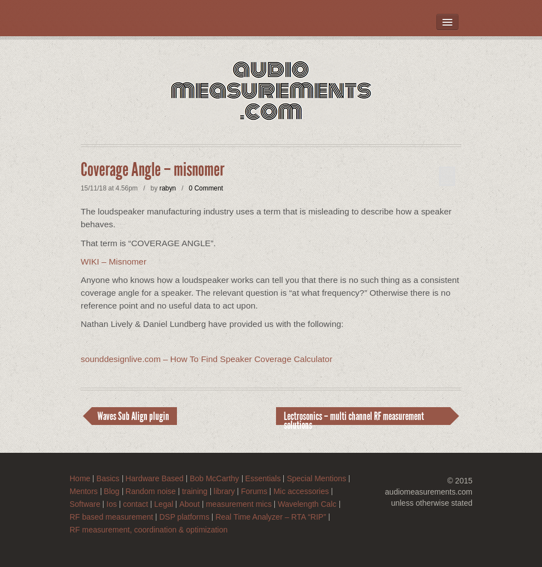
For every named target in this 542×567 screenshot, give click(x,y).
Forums (254, 491)
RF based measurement (111, 517)
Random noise (151, 491)
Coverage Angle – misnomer (152, 170)
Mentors (84, 491)
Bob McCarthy (214, 478)
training (195, 491)
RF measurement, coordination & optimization (149, 530)
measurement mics (239, 504)
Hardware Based (155, 478)
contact (135, 504)
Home (80, 478)
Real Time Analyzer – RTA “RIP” (270, 517)
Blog (112, 491)
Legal (163, 504)
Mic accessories (301, 491)
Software (85, 504)
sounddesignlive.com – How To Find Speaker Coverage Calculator (206, 359)
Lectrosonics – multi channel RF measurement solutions (354, 417)
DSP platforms (184, 517)
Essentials (263, 478)
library (224, 491)
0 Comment (206, 188)
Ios (111, 504)
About (189, 504)
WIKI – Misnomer (113, 261)
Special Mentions (316, 478)
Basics (107, 478)
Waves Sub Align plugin (133, 416)
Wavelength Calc (307, 504)
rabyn (167, 188)
